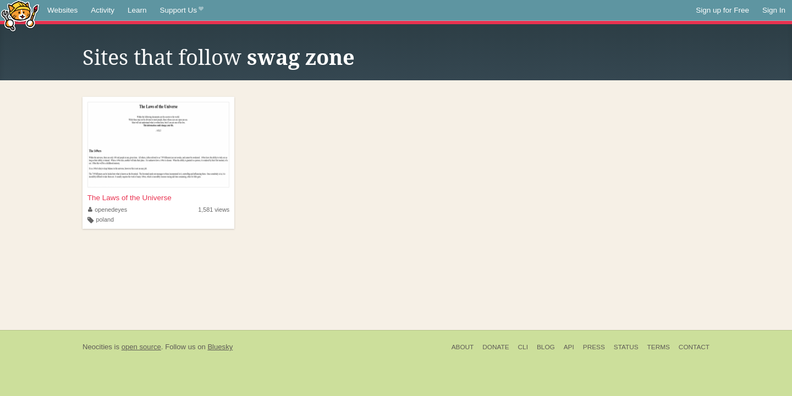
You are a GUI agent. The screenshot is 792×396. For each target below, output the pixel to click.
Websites (62, 10)
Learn (137, 10)
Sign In (773, 10)
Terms (658, 347)
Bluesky (220, 347)
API (569, 347)
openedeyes (107, 209)
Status (626, 347)
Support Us (182, 10)
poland (105, 219)
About (463, 347)
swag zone (301, 58)
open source (141, 347)
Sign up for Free (722, 10)
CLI (523, 347)
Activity (102, 10)
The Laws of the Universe (129, 198)
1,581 (213, 209)
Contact (694, 347)
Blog (546, 347)
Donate (495, 347)
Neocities (97, 347)
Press (594, 347)
